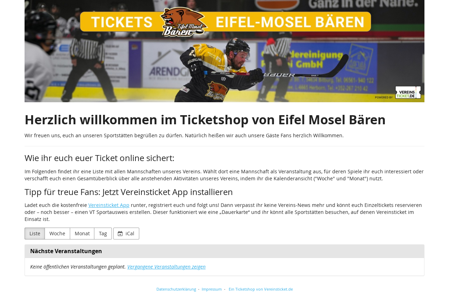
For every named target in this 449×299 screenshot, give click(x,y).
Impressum (212, 289)
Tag (103, 233)
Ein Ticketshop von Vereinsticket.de (261, 289)
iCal (126, 233)
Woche (57, 233)
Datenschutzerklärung (176, 289)
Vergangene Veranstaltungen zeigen (166, 266)
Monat (82, 233)
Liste (34, 233)
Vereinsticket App (108, 205)
